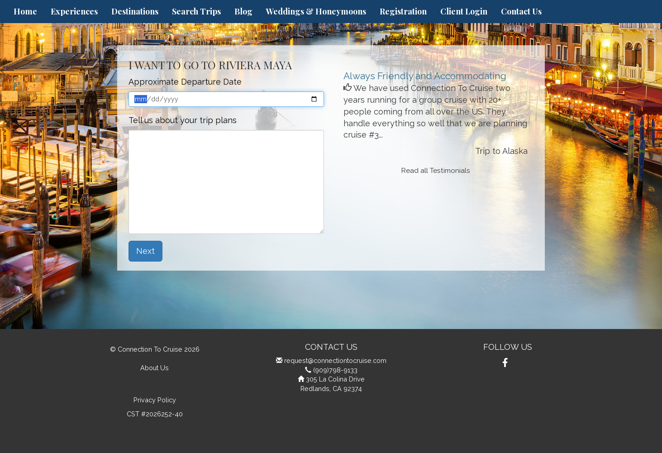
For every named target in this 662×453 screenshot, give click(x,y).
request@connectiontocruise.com (335, 360)
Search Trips (196, 11)
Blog (243, 11)
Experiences (74, 11)
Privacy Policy (154, 400)
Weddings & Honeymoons (316, 11)
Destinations (134, 11)
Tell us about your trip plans (183, 120)
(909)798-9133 (335, 370)
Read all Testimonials (435, 171)
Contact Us (521, 11)
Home (25, 11)
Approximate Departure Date (185, 81)
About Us (154, 368)
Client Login (463, 11)
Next (145, 251)
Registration (403, 11)
